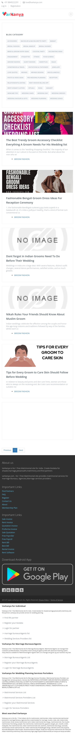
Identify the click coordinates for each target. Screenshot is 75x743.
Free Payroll (7, 539)
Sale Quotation (8, 532)
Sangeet (49, 88)
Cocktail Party (39, 51)
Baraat (53, 41)
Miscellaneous (54, 72)
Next (21, 450)
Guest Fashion (29, 62)
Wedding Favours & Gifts (17, 98)
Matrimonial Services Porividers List (19, 697)
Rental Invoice (8, 549)
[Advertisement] (37, 421)
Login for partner (11, 628)
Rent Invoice (7, 522)
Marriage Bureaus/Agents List (17, 657)
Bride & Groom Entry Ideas (18, 51)
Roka (40, 88)
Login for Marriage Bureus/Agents (19, 668)
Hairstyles (43, 62)
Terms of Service (56, 600)
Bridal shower (45, 46)
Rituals (31, 88)
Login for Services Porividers (16, 708)
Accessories (12, 41)
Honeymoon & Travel (16, 67)
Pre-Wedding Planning (36, 78)
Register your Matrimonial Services (19, 703)
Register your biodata (13, 623)
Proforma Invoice (9, 529)
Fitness (36, 57)
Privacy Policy (44, 600)
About (4, 504)
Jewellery (56, 67)
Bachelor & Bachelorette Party (33, 41)
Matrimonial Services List (15, 692)
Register (5, 497)
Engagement (13, 57)
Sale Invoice (7, 519)
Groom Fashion (14, 62)
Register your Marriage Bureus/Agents (21, 662)
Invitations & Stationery (38, 67)
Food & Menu (48, 57)
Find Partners (8, 491)
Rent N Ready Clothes (16, 88)
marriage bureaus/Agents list (17, 633)
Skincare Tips (13, 93)
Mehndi (24, 72)
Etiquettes (25, 57)
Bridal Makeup (29, 46)
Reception (53, 78)
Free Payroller (8, 535)
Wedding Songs (56, 98)
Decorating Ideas (55, 51)
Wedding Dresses (58, 93)
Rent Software (8, 552)
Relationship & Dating (16, 83)
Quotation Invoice (10, 525)
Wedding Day (43, 93)
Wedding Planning (38, 98)
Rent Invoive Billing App (38, 83)
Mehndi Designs (37, 72)
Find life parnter (11, 617)
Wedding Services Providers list (17, 638)
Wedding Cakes (28, 93)
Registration (16, 6)
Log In (3, 6)
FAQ (4, 494)
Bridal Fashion (14, 46)
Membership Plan (9, 508)
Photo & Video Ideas (15, 78)
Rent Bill (5, 542)
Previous (7, 450)
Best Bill (5, 546)
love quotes (12, 72)
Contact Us (7, 501)
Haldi (53, 62)
